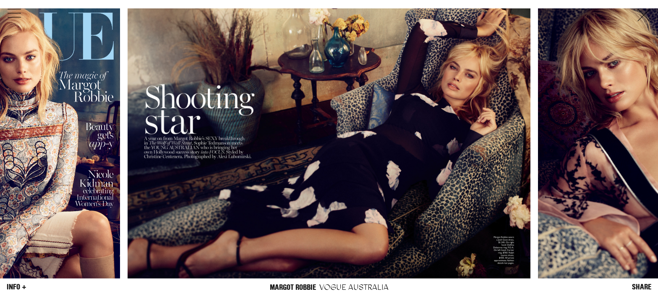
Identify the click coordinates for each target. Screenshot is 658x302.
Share (641, 287)
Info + (16, 287)
